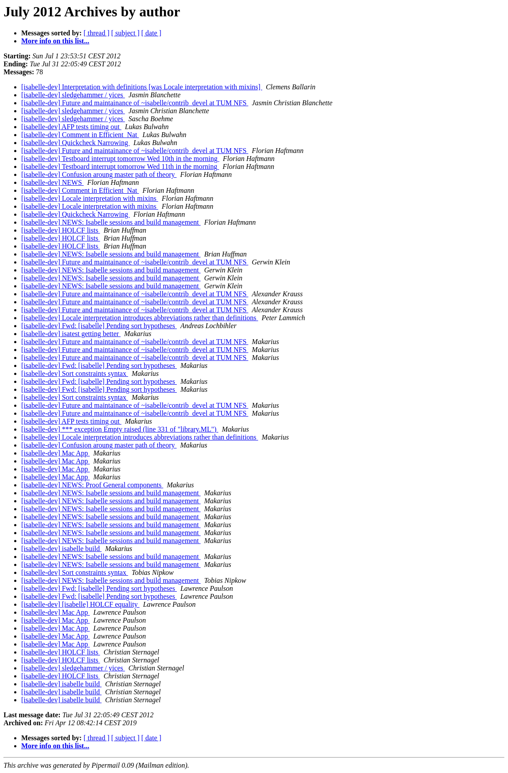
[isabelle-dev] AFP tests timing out (71, 126)
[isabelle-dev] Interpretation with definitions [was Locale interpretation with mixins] (141, 87)
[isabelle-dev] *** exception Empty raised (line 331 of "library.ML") (119, 429)
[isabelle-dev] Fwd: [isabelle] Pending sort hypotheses (99, 325)
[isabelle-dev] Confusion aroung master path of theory (98, 174)
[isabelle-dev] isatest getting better (71, 333)
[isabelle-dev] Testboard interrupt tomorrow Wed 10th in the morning (120, 158)
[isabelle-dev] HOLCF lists (60, 230)
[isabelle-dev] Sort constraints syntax (74, 373)
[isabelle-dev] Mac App (55, 453)
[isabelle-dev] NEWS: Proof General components (92, 485)
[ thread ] (97, 33)
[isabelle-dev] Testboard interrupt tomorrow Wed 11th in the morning (120, 166)
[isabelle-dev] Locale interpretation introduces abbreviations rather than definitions (139, 317)
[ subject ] (125, 33)
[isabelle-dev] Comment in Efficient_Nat (80, 134)
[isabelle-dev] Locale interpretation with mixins (89, 198)
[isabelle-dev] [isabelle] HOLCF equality (80, 604)
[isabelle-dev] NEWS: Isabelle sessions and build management (111, 222)
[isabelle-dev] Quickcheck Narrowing (75, 142)
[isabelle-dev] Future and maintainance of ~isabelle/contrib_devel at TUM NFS (134, 103)
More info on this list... (55, 41)
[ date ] (151, 33)
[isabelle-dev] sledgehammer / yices (73, 95)
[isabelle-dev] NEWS (52, 182)
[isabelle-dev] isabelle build (61, 548)
